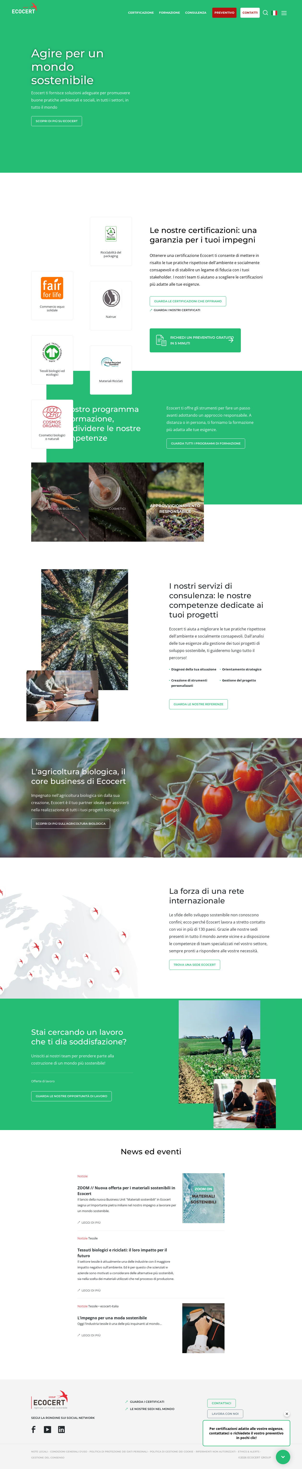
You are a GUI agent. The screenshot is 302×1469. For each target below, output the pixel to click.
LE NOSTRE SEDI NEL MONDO (152, 1409)
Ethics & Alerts (248, 1451)
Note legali (39, 1451)
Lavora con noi (225, 1414)
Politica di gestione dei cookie (171, 1451)
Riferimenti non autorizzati (216, 1451)
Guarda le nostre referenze (198, 704)
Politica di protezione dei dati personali (118, 1451)
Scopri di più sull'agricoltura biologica (71, 823)
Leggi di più (91, 1222)
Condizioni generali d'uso (68, 1451)
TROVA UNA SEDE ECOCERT (195, 964)
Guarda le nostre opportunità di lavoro (71, 1096)
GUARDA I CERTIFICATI (147, 1402)
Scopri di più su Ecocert (56, 121)
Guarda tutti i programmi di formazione (206, 443)
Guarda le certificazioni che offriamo (188, 301)
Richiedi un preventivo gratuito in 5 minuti (202, 340)
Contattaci (221, 1403)
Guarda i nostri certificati (177, 310)
